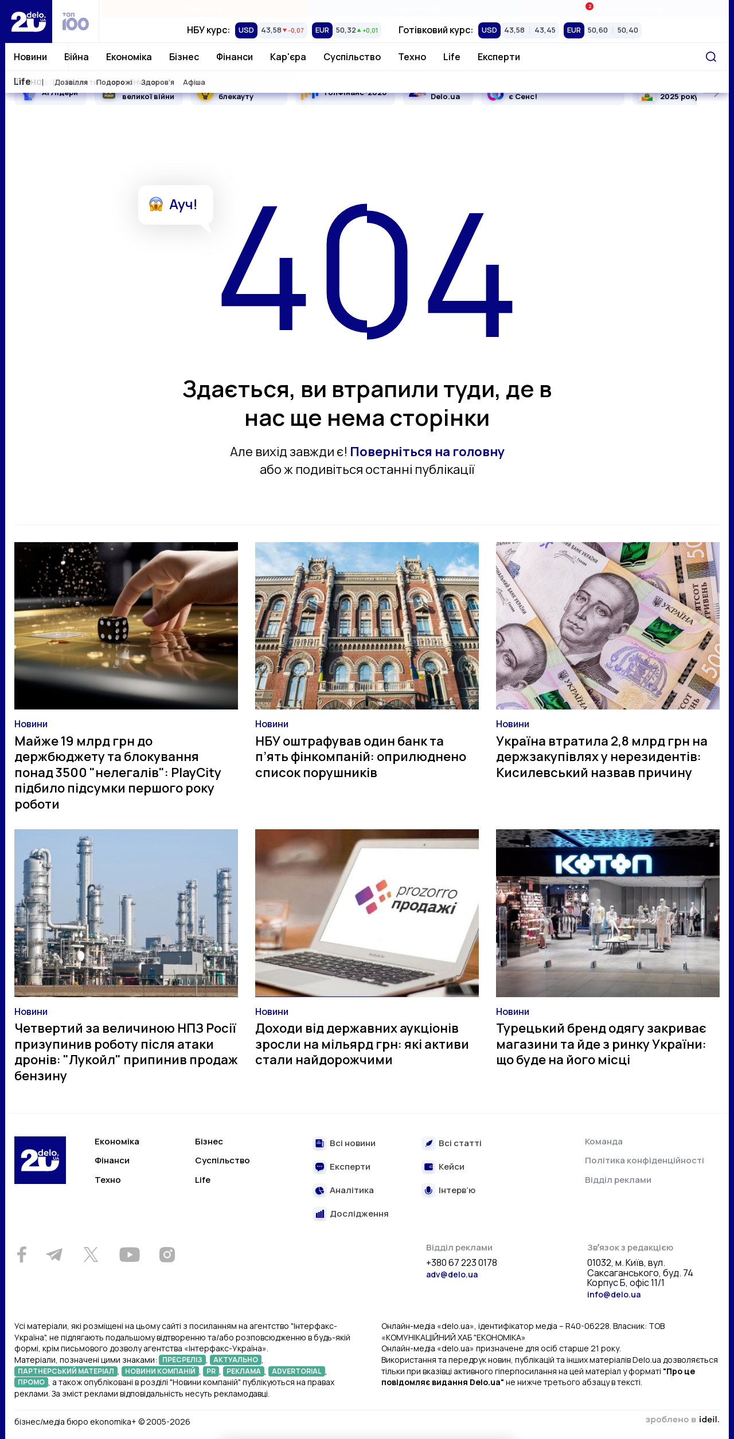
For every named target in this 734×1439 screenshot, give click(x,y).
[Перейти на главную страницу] (28, 21)
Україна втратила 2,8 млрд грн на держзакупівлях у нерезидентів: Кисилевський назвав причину (602, 756)
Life (451, 56)
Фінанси (234, 56)
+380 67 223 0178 (461, 1263)
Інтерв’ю (457, 1190)
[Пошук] (711, 57)
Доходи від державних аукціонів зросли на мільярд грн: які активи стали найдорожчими (362, 1044)
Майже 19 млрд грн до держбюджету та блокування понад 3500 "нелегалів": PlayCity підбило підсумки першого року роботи (117, 772)
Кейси (451, 1167)
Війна (76, 56)
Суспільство (352, 56)
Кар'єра (288, 56)
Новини (30, 56)
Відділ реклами (618, 1180)
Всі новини (353, 1143)
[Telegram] (54, 1254)
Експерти (499, 56)
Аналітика (352, 1190)
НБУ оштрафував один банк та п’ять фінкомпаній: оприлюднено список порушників (360, 756)
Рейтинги (204, 8)
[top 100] (75, 21)
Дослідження (359, 1214)
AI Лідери (60, 92)
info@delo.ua (614, 1294)
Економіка (129, 56)
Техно (412, 56)
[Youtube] (129, 1254)
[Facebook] (21, 1255)
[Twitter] (90, 1254)
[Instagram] (166, 1254)
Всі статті (460, 1143)
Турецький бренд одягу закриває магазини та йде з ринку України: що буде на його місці (601, 1044)
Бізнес (184, 56)
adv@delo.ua (452, 1274)
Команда (604, 1141)
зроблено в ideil (682, 1420)
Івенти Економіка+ (623, 8)
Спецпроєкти (414, 8)
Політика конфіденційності (644, 1160)
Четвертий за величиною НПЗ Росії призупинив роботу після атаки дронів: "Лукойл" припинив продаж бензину (126, 1052)
